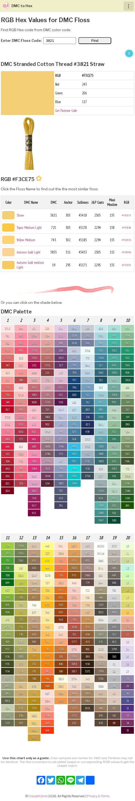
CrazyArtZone (38, 796)
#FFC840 (126, 227)
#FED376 (126, 240)
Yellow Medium (26, 240)
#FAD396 (126, 252)
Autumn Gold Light (28, 252)
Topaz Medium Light (29, 227)
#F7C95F (126, 265)
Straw (20, 215)
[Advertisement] (67, 89)
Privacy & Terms (98, 796)
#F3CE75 (126, 215)
